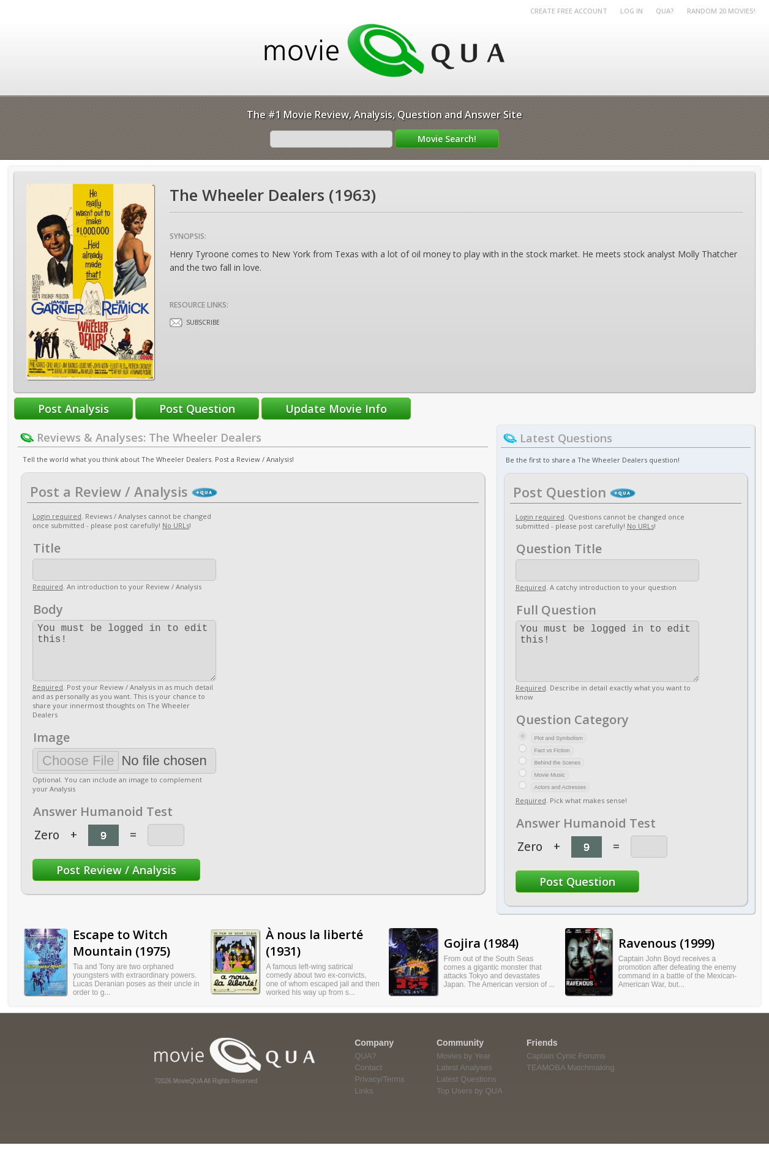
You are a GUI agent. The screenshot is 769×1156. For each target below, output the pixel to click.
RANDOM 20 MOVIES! (721, 10)
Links (363, 1103)
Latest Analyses (464, 1079)
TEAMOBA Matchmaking (571, 1079)
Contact (368, 1079)
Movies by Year (463, 1068)
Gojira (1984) (481, 955)
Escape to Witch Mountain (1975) (121, 955)
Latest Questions (467, 1091)
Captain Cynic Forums (566, 1068)
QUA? (665, 10)
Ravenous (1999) (666, 955)
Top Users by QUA (470, 1103)
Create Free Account (568, 10)
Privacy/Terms (379, 1091)
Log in (631, 10)
